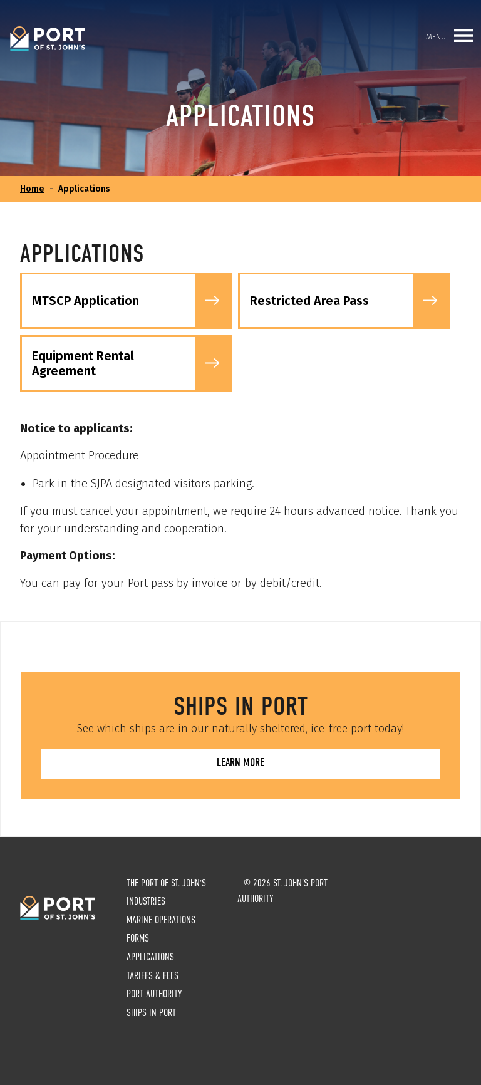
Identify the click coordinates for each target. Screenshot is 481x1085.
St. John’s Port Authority (47, 38)
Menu (449, 35)
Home (32, 189)
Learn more (240, 762)
